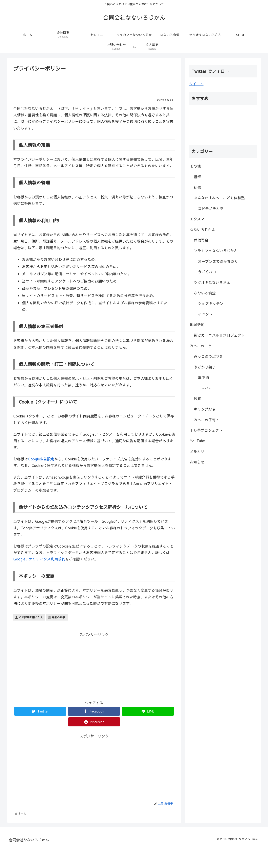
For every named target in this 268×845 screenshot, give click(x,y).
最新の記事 (58, 617)
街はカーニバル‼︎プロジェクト (219, 335)
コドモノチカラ (210, 208)
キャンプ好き (205, 409)
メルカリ (197, 451)
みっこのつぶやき (208, 356)
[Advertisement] (94, 84)
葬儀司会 (201, 240)
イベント (205, 314)
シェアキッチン (210, 303)
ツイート (196, 83)
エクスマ (197, 218)
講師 (197, 176)
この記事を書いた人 (31, 617)
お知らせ (197, 461)
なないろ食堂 (205, 292)
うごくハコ (207, 271)
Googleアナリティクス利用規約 (39, 558)
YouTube (197, 440)
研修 (197, 187)
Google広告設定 (41, 458)
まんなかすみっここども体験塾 (219, 197)
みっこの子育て (206, 419)
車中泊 (203, 377)
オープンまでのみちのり (218, 261)
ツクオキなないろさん (212, 282)
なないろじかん (202, 229)
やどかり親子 (205, 366)
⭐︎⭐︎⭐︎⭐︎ (206, 387)
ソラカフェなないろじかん (216, 250)
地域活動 (197, 324)
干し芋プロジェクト (206, 430)
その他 (195, 166)
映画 (197, 398)
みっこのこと (201, 345)
